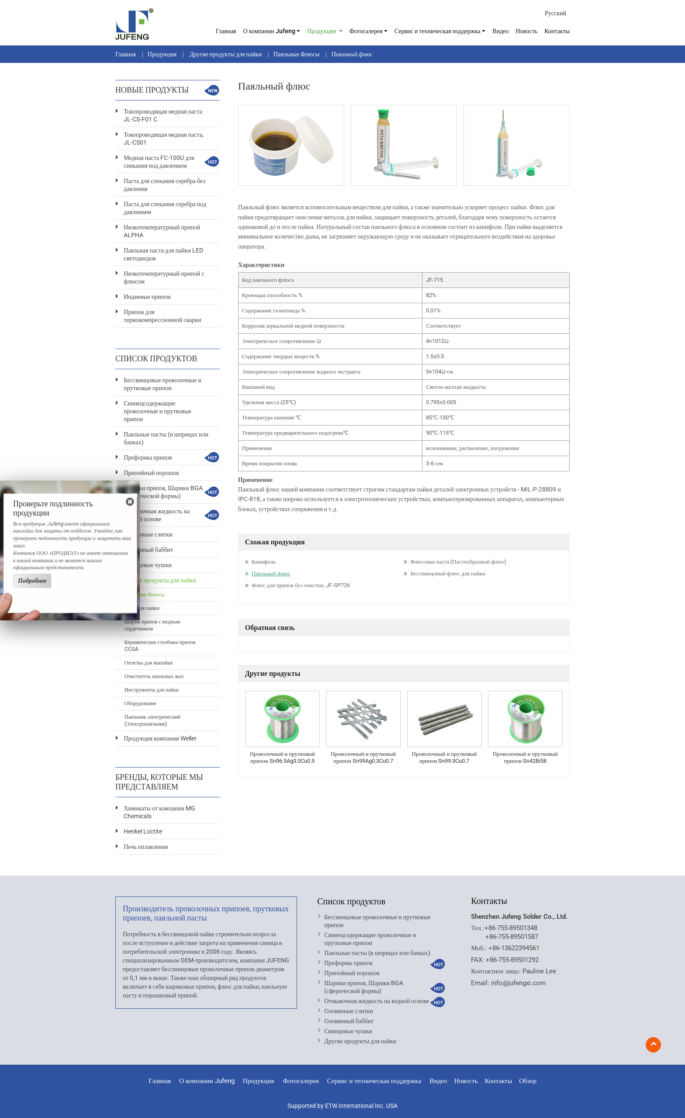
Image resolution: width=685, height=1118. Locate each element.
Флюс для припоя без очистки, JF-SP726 (301, 585)
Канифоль (264, 561)
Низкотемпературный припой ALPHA (162, 231)
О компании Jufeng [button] (269, 31)
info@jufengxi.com (518, 983)
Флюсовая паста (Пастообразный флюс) (458, 561)
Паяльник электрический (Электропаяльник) (152, 720)
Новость (527, 31)
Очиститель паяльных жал (154, 676)
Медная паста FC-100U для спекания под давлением (159, 161)
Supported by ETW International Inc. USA (342, 1105)
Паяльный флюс (271, 573)
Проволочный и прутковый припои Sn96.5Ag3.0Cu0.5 (282, 757)
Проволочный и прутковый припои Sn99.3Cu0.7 (444, 757)
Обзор (527, 1081)
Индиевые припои (147, 296)
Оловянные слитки (148, 534)
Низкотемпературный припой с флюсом (164, 277)
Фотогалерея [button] (366, 31)
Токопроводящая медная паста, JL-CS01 (164, 138)
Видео (500, 31)
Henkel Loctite (143, 831)
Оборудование (140, 703)
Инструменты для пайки (152, 690)
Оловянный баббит (148, 549)
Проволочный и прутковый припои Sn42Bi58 (525, 757)
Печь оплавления (146, 846)
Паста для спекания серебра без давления (164, 184)
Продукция (162, 54)
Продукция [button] (322, 31)
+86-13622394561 (514, 948)
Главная (226, 31)
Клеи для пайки (142, 608)
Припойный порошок (151, 472)
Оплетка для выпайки (149, 663)
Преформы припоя (148, 457)
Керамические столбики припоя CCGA (160, 645)
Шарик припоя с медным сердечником (152, 625)
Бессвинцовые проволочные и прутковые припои (162, 384)
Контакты (557, 31)
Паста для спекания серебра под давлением (165, 208)
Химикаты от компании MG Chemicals (159, 812)
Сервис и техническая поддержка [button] (437, 31)
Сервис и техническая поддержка (374, 1081)
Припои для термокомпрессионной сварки (162, 315)
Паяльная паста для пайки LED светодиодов (163, 254)
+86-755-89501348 (510, 928)
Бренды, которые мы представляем (159, 781)
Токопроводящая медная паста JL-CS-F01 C (163, 115)
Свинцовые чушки (148, 564)
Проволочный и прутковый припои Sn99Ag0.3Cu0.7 (363, 757)
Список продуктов (351, 901)
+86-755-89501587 (511, 937)
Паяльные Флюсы (296, 54)
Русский (555, 13)
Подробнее (32, 580)
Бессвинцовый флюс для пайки (447, 573)
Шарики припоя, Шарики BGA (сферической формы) (163, 492)
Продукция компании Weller (160, 738)
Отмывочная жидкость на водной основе (157, 515)
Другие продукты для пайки (225, 54)
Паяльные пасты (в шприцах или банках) (166, 438)
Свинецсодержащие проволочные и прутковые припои (157, 411)
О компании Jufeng (207, 1081)
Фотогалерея (300, 1081)
